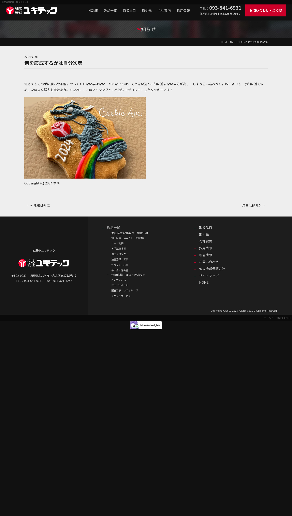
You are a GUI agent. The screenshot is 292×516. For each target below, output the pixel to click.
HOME (93, 10)
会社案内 (164, 10)
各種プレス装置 (119, 264)
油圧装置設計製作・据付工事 (129, 233)
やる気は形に (40, 205)
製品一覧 (110, 10)
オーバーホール (119, 285)
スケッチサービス (121, 295)
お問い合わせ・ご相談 (265, 10)
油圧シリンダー (119, 254)
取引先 (147, 10)
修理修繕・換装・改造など (128, 275)
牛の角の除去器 (119, 270)
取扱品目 (129, 10)
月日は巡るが (252, 205)
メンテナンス (118, 279)
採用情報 (183, 10)
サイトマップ (209, 275)
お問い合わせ (209, 261)
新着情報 (205, 254)
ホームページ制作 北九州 (277, 318)
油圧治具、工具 (119, 259)
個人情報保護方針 (212, 268)
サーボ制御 (117, 243)
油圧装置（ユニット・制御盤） (128, 237)
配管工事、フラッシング (124, 290)
